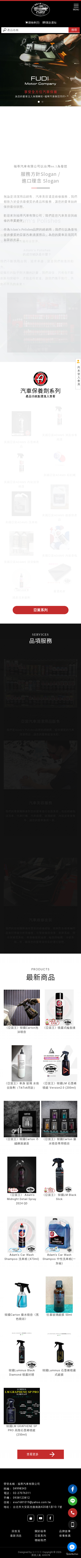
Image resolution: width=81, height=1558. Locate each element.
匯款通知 (49, 22)
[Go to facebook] (72, 1547)
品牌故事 (65, 1531)
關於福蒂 (40, 1531)
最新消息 (16, 1535)
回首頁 (16, 1531)
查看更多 (41, 1454)
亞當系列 (41, 610)
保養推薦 (65, 1535)
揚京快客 (37, 1552)
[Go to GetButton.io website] (72, 1554)
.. (62, 1552)
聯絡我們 (40, 1540)
